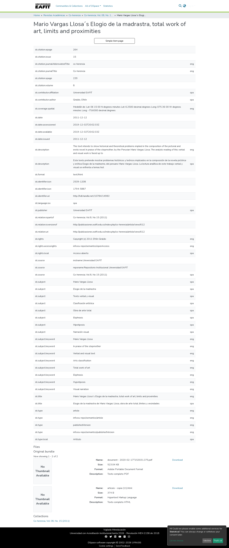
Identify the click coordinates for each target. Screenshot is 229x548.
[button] (184, 6)
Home (37, 15)
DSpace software (97, 542)
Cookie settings (106, 545)
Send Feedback (123, 545)
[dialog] (197, 535)
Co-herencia (75, 15)
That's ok (218, 540)
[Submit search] (180, 6)
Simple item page (114, 41)
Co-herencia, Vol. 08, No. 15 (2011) (98, 15)
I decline (207, 540)
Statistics (108, 6)
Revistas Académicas (54, 15)
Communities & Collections (69, 6)
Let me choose (176, 540)
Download (177, 460)
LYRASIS (136, 542)
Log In (190, 6)
